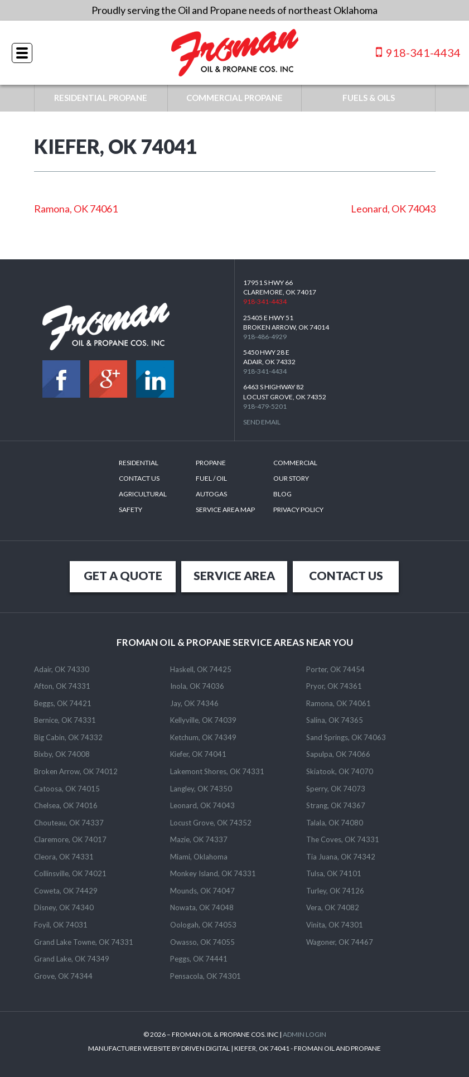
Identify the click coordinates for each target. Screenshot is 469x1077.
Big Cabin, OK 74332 (68, 737)
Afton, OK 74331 (62, 686)
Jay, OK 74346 (194, 703)
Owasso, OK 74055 (202, 942)
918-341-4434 (418, 52)
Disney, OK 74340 (64, 907)
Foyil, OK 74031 (61, 924)
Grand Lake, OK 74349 (71, 958)
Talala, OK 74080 (334, 822)
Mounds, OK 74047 (202, 890)
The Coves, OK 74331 (342, 839)
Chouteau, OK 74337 (69, 822)
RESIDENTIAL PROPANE (100, 98)
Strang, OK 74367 (335, 805)
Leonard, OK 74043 (393, 208)
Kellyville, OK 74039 (203, 720)
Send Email (262, 422)
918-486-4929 (265, 336)
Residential (138, 462)
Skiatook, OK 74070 (339, 771)
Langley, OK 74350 (201, 788)
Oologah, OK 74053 (203, 924)
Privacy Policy (298, 509)
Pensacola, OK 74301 (205, 976)
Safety (130, 509)
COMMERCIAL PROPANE (234, 98)
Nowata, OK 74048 (202, 907)
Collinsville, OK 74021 (70, 873)
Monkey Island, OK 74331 (213, 873)
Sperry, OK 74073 (335, 788)
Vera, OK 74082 (332, 907)
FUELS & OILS (368, 98)
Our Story (291, 478)
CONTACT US (346, 575)
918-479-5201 (265, 406)
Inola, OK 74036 (197, 686)
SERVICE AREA (234, 575)
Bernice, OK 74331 (65, 720)
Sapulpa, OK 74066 (338, 754)
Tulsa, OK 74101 (333, 873)
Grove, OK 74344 (63, 976)
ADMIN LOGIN (304, 1034)
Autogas (211, 494)
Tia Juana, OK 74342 (340, 856)
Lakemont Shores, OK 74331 (217, 771)
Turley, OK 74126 (335, 890)
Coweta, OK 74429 (66, 890)
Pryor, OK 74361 (334, 686)
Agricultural (143, 494)
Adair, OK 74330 (61, 669)
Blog (282, 494)
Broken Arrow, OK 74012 (76, 771)
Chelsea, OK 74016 (66, 805)
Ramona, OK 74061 (76, 208)
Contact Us (139, 478)
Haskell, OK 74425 (200, 669)
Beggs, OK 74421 (62, 703)
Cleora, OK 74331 (64, 856)
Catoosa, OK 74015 (67, 788)
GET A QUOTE (123, 575)
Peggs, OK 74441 (199, 958)
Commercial (295, 462)
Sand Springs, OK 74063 (346, 737)
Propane (211, 462)
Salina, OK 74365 (334, 720)
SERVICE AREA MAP (225, 509)
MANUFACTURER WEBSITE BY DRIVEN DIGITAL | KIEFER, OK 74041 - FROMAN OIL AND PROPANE (234, 1048)
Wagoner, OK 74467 (339, 942)
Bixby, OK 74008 (62, 754)
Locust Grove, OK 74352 (211, 822)
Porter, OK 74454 (335, 669)
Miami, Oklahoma (199, 856)
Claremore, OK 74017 (70, 839)
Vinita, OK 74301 (334, 924)
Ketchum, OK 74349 (203, 737)
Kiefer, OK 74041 (198, 754)
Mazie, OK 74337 (199, 839)
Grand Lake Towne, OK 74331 (83, 942)
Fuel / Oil (211, 478)
